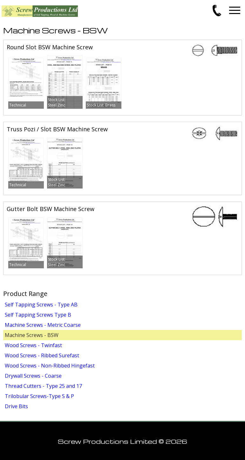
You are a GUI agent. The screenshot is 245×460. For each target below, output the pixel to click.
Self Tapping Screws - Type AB (41, 304)
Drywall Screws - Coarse (33, 375)
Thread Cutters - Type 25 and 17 (43, 385)
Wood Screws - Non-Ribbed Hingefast (50, 365)
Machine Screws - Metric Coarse (43, 324)
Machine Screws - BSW (31, 335)
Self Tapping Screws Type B (38, 314)
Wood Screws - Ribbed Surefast (42, 355)
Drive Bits (16, 406)
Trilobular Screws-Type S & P (39, 396)
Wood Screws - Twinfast (33, 345)
